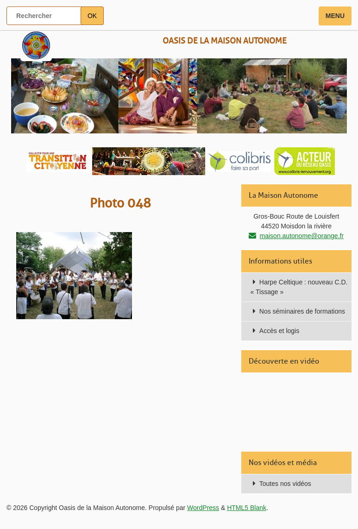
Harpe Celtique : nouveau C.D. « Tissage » (299, 287)
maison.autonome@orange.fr (302, 235)
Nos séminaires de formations (302, 311)
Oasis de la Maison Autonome (225, 41)
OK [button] (92, 15)
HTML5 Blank (246, 507)
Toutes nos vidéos (285, 483)
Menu (335, 15)
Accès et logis (279, 330)
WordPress (203, 507)
